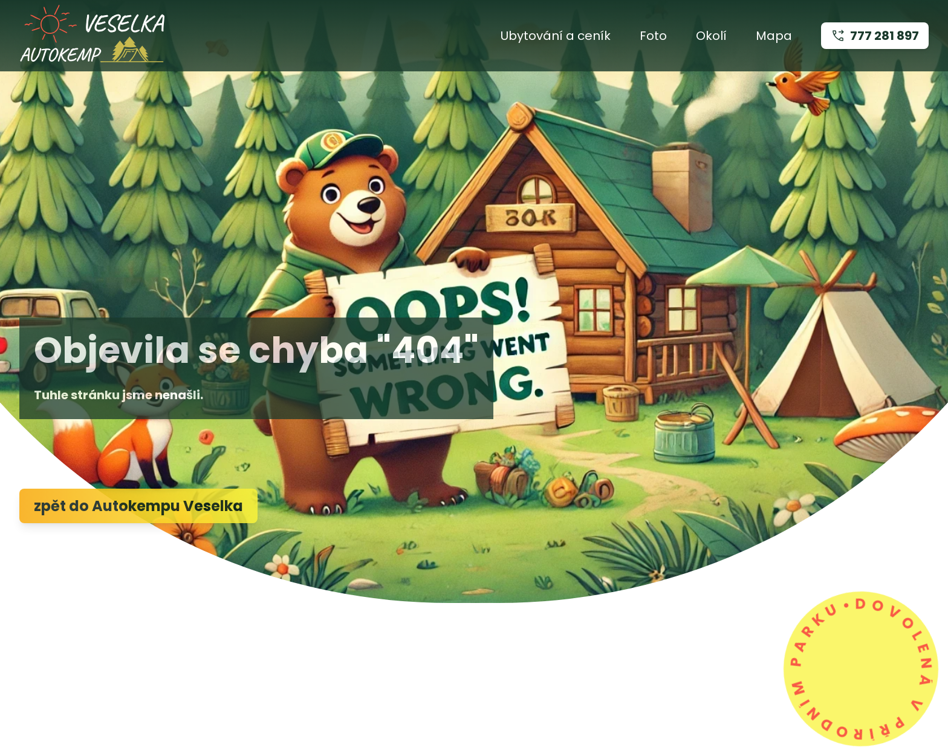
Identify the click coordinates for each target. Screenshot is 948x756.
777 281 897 (875, 35)
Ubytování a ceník (556, 35)
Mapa (774, 35)
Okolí (711, 35)
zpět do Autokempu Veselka (138, 506)
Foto (653, 35)
